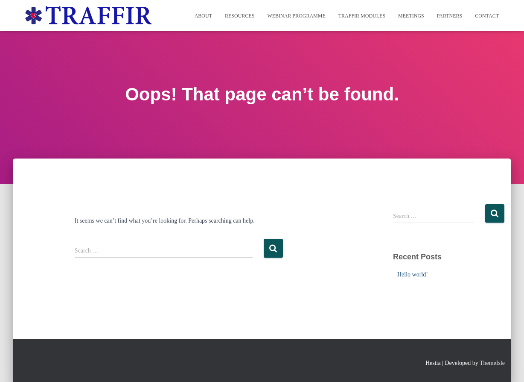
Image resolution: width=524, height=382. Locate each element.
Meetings (411, 16)
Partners (450, 16)
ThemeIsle (492, 363)
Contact (487, 16)
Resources (239, 16)
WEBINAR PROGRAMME (296, 16)
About (203, 16)
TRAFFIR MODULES (361, 16)
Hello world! (412, 274)
